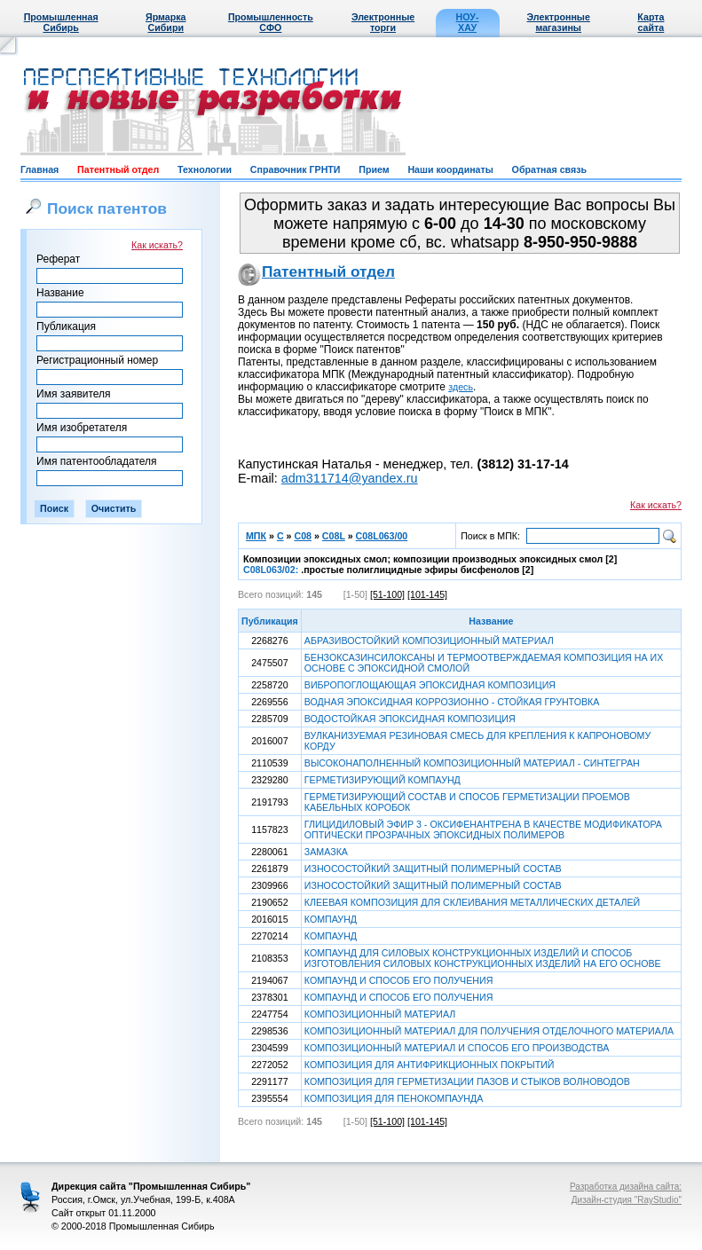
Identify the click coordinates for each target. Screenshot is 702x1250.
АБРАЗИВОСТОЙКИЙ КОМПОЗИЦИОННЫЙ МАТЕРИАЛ (429, 640)
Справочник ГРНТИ (295, 169)
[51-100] (387, 594)
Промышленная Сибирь (61, 22)
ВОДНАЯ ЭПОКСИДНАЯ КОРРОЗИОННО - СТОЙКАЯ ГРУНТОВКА (452, 701)
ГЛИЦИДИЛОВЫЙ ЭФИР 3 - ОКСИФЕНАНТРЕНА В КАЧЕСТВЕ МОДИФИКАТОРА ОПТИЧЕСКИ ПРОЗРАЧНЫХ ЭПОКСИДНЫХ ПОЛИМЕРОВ (483, 829)
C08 (303, 536)
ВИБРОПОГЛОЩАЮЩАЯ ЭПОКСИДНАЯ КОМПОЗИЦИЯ (430, 685)
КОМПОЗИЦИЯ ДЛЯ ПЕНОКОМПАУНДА (393, 1098)
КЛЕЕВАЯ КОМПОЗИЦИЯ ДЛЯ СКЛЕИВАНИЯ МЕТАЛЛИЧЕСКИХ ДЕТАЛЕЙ (472, 902)
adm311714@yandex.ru (349, 478)
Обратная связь (549, 169)
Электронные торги (382, 22)
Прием (374, 169)
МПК (256, 536)
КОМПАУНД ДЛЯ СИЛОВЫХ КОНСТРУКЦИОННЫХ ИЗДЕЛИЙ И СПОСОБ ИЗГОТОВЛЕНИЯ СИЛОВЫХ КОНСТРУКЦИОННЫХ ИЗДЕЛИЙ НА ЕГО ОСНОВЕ (482, 958)
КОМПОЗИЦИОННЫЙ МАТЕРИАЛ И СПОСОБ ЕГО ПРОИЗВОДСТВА (457, 1047)
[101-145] (427, 594)
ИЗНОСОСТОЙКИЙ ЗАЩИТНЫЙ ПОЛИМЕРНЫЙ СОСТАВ (433, 868)
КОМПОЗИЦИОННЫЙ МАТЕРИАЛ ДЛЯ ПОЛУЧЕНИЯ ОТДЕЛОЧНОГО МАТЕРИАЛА (489, 1031)
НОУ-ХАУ (467, 22)
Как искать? (157, 245)
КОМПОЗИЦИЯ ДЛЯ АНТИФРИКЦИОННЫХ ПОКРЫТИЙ (429, 1064)
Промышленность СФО (270, 22)
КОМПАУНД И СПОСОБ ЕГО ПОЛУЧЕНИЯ (398, 980)
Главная (39, 169)
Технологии (204, 169)
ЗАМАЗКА (326, 851)
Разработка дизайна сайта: (626, 1186)
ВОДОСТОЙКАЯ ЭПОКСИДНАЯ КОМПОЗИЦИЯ (410, 718)
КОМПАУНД (330, 919)
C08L (333, 536)
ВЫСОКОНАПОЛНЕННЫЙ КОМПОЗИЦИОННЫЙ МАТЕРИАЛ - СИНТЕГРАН (472, 763)
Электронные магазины (558, 22)
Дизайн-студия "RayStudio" (627, 1200)
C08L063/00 (382, 536)
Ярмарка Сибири (165, 22)
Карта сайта (650, 22)
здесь (460, 386)
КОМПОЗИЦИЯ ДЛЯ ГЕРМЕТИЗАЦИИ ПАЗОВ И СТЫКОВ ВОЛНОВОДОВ (467, 1081)
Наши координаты (450, 169)
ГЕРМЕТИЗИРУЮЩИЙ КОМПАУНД (382, 779)
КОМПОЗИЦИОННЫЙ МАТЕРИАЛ (379, 1014)
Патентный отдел (118, 169)
